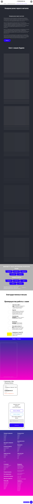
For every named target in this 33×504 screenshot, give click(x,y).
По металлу (5, 443)
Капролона (18, 447)
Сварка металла (7, 453)
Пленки (4, 451)
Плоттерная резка (7, 474)
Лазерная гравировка (8, 433)
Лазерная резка (20, 433)
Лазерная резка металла (11, 3)
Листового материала (6, 448)
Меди (18, 458)
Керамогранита (19, 434)
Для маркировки (19, 483)
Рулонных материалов (6, 447)
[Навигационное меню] (31, 1)
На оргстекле (5, 434)
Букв (18, 451)
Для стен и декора (19, 482)
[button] (7, 40)
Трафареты (19, 480)
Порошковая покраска (8, 476)
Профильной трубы (6, 483)
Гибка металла (20, 453)
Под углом (5, 487)
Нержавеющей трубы (6, 481)
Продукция (19, 464)
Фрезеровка (19, 444)
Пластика (18, 448)
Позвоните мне (17, 425)
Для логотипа (19, 487)
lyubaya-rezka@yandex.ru (9, 393)
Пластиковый (19, 486)
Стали (18, 457)
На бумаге (5, 437)
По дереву (5, 444)
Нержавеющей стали (19, 454)
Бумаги (18, 438)
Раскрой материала (8, 446)
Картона (18, 437)
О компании (6, 464)
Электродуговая (5, 454)
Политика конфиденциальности (7, 465)
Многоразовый (19, 484)
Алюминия (18, 455)
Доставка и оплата (6, 467)
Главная (5, 3)
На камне (5, 439)
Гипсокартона (19, 446)
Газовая (5, 457)
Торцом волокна (6, 455)
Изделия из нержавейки (20, 467)
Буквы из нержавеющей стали (20, 473)
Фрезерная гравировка (8, 442)
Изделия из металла (20, 465)
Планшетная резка (7, 472)
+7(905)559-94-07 (8, 390)
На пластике (5, 435)
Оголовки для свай (19, 471)
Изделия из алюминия (20, 468)
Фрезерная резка (20, 441)
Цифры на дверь (19, 476)
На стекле (5, 438)
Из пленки (18, 490)
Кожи (18, 439)
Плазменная (5, 486)
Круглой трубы (5, 485)
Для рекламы (19, 488)
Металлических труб (6, 482)
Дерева (4, 450)
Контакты (5, 468)
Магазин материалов (8, 478)
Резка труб (6, 480)
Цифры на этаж (19, 477)
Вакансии (5, 469)
